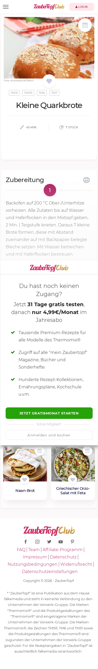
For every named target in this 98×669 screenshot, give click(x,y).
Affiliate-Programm (63, 549)
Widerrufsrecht (76, 564)
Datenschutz (63, 557)
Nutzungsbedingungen (32, 564)
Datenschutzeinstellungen (50, 571)
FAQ (21, 549)
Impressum (35, 557)
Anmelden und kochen (49, 435)
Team (34, 549)
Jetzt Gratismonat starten (49, 413)
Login (82, 7)
